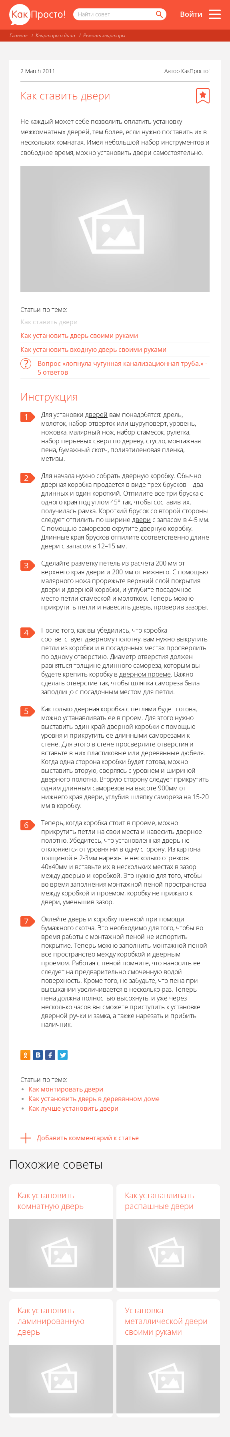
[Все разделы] (215, 14)
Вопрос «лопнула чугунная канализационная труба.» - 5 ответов (122, 368)
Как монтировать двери (65, 1089)
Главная (19, 35)
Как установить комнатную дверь (51, 1200)
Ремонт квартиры (104, 35)
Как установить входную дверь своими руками (93, 349)
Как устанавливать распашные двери (159, 1200)
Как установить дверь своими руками (79, 335)
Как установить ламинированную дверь (51, 1321)
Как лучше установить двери (73, 1108)
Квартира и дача (55, 35)
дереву (132, 441)
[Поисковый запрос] (119, 14)
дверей (96, 414)
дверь (141, 607)
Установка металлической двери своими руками (166, 1321)
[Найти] (159, 14)
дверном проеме (145, 674)
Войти (191, 14)
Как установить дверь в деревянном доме (94, 1098)
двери (141, 519)
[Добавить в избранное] (203, 95)
